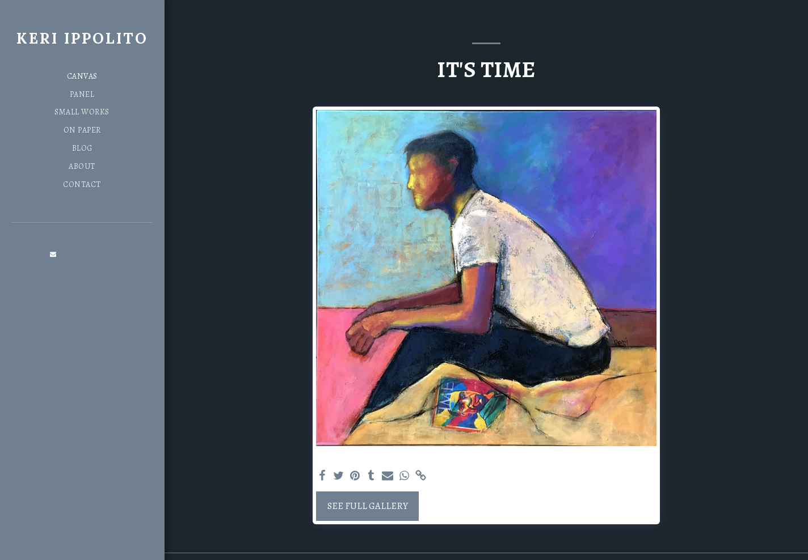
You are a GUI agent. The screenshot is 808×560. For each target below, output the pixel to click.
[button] (53, 253)
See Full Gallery (367, 505)
